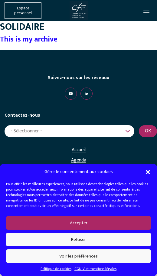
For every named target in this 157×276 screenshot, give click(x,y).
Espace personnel (23, 10)
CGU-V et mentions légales (95, 268)
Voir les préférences (78, 256)
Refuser (78, 239)
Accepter (78, 223)
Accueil (79, 150)
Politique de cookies (56, 268)
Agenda (78, 160)
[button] (148, 172)
